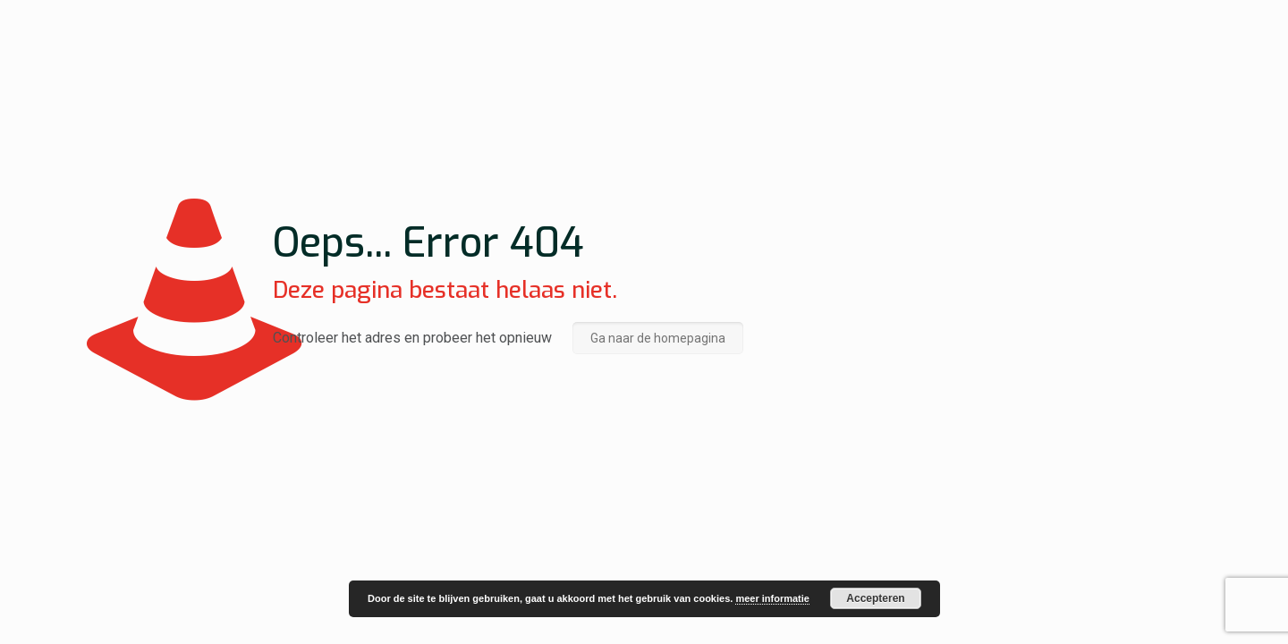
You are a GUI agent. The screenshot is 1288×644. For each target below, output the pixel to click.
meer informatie (772, 598)
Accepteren (875, 598)
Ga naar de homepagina (657, 338)
